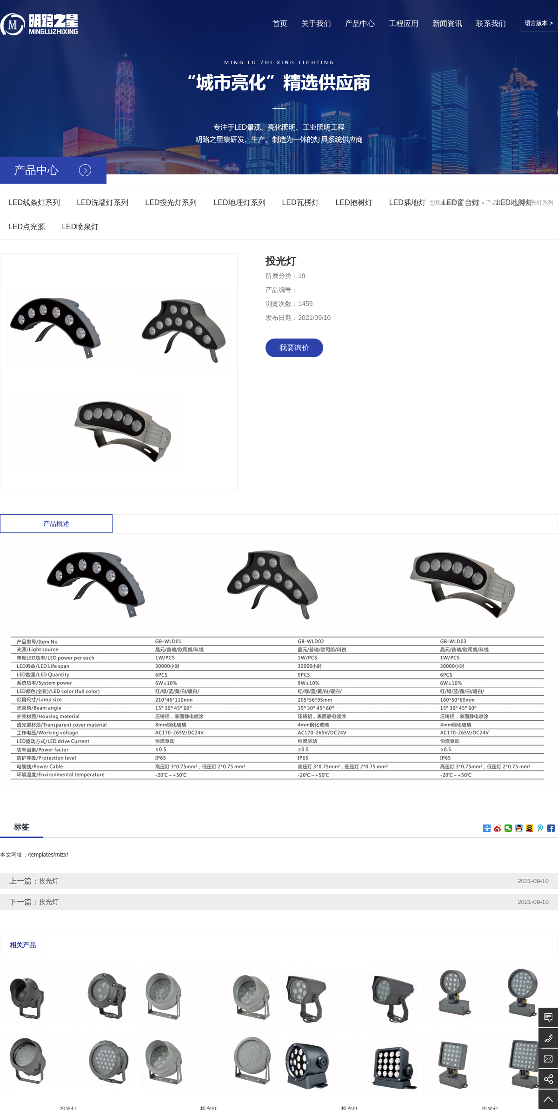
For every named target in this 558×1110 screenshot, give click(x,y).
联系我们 (491, 23)
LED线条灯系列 (34, 202)
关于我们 (316, 23)
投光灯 (49, 880)
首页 (279, 23)
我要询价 (294, 348)
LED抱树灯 (354, 202)
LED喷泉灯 (80, 227)
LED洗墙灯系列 (102, 202)
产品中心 (360, 23)
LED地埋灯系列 (239, 202)
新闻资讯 (447, 23)
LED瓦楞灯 (300, 202)
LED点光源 (26, 227)
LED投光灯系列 (171, 202)
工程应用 (403, 23)
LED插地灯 (407, 202)
